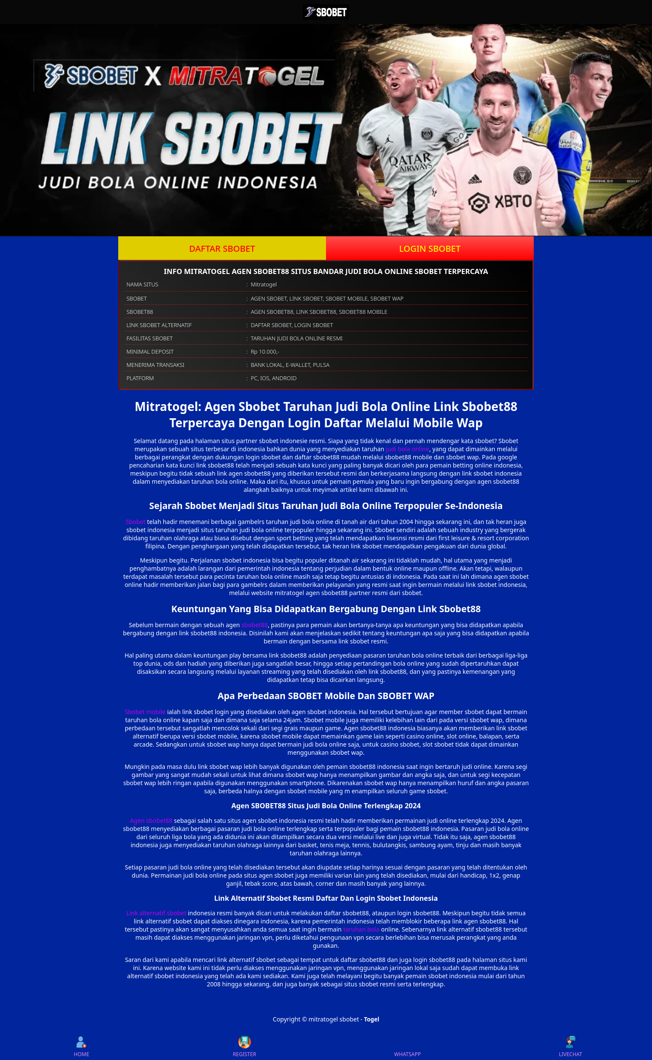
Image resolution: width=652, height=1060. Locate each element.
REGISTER (244, 1047)
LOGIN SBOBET (430, 248)
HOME (81, 1047)
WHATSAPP (407, 1047)
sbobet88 (255, 625)
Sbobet (135, 522)
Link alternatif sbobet (156, 913)
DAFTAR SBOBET (222, 248)
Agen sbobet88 (151, 820)
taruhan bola (361, 929)
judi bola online (407, 449)
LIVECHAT (570, 1047)
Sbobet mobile (145, 712)
